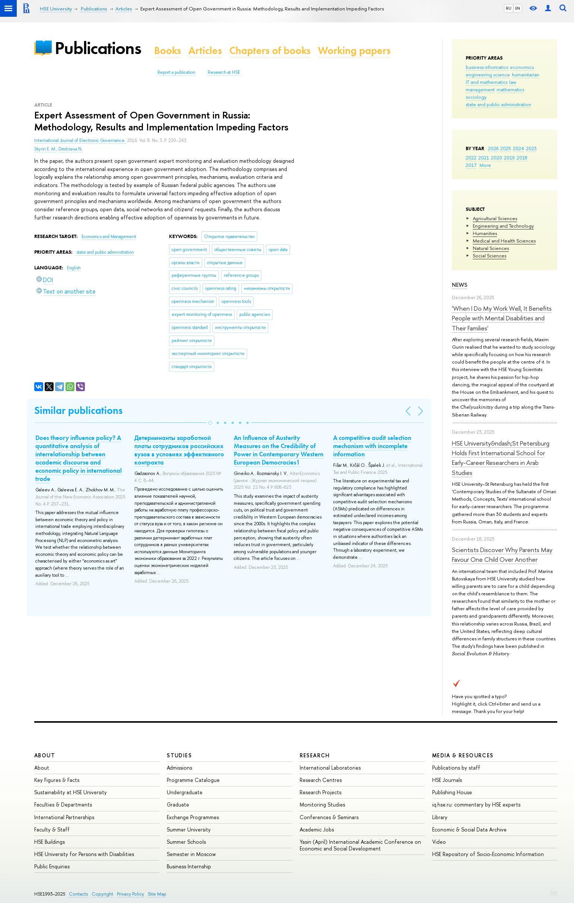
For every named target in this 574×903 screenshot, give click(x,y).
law (512, 82)
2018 (522, 157)
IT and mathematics (486, 82)
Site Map (157, 894)
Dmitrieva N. (70, 149)
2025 (505, 148)
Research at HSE (224, 72)
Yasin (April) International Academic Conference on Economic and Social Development (360, 845)
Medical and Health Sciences (504, 240)
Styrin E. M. (45, 149)
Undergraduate (185, 792)
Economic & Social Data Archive (469, 829)
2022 (471, 157)
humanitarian (525, 74)
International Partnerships (64, 817)
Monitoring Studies (322, 804)
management (480, 89)
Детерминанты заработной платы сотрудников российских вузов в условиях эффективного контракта (179, 450)
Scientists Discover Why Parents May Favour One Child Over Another (502, 554)
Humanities (485, 233)
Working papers (354, 50)
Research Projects (320, 792)
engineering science (488, 74)
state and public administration (498, 104)
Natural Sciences (491, 248)
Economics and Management (109, 237)
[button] (210, 423)
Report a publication (176, 72)
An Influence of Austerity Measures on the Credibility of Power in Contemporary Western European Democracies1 (278, 450)
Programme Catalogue (193, 779)
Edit (554, 892)
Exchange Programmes (193, 817)
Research (315, 755)
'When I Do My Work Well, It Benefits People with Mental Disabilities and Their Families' (502, 318)
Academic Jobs (317, 829)
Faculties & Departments (63, 804)
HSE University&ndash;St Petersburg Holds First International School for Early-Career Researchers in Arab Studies (500, 458)
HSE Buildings (49, 841)
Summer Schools (186, 841)
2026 (493, 148)
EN (517, 8)
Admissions (179, 767)
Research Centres (321, 779)
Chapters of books (269, 50)
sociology (476, 97)
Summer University (189, 829)
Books (167, 50)
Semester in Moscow (191, 854)
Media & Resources (463, 755)
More (485, 165)
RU (508, 8)
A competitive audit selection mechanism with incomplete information (372, 446)
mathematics (510, 89)
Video (439, 841)
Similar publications (78, 410)
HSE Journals (447, 779)
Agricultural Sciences (495, 218)
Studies (179, 755)
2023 (531, 148)
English (74, 268)
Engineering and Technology (503, 225)
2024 (518, 148)
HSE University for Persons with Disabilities (84, 854)
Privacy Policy (130, 894)
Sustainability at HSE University (70, 792)
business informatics (487, 67)
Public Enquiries (52, 866)
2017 (471, 165)
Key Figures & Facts (56, 779)
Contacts (78, 894)
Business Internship (189, 866)
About (44, 755)
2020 (496, 157)
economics (522, 67)
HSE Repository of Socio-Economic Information (488, 854)
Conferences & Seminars (329, 817)
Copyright (102, 894)
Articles (205, 50)
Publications (98, 48)
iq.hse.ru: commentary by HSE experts (476, 804)
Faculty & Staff (52, 829)
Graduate (178, 804)
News (460, 285)
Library (439, 817)
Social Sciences (489, 255)
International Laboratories (330, 767)
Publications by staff (456, 767)
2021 (483, 157)
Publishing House (452, 792)
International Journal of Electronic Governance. (80, 140)
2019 (509, 157)
